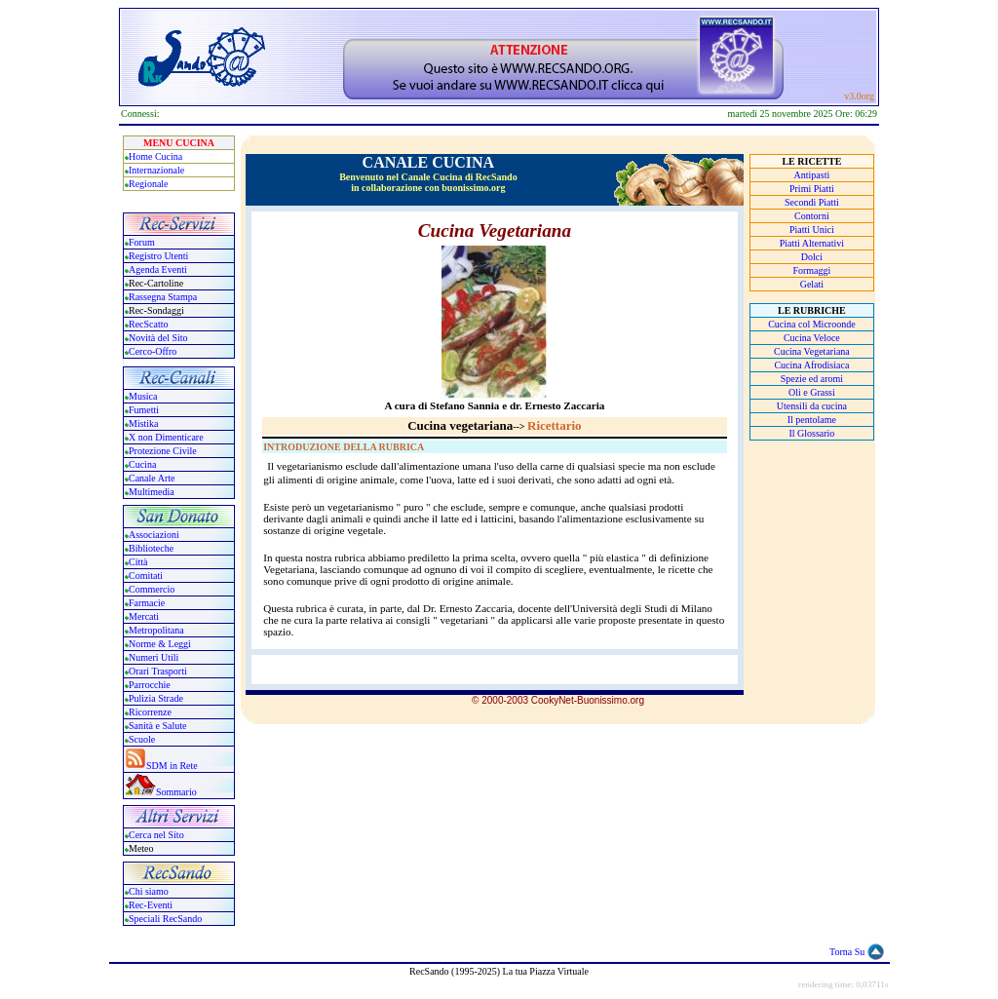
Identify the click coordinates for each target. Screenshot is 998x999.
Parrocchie (150, 684)
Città (138, 562)
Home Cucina (155, 156)
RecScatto (149, 324)
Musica (143, 396)
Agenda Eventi (158, 269)
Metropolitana (156, 630)
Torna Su (846, 951)
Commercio (151, 589)
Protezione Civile (163, 450)
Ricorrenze (150, 712)
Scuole (142, 739)
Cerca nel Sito (156, 834)
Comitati (146, 575)
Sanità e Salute (157, 725)
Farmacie (147, 602)
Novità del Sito (158, 337)
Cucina (142, 464)
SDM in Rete (172, 765)
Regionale (149, 183)
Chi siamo (149, 891)
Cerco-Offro (152, 351)
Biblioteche (151, 548)
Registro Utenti (158, 255)
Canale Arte (151, 478)
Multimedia (151, 491)
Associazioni (154, 534)
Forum (142, 242)
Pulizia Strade (156, 698)
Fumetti (144, 409)
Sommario (176, 792)
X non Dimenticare (166, 437)
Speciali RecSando (165, 918)
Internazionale (156, 170)
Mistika (144, 423)
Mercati (144, 616)
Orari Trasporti (158, 671)
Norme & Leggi (160, 643)
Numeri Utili (155, 657)
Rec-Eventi (151, 905)
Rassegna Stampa (163, 296)
